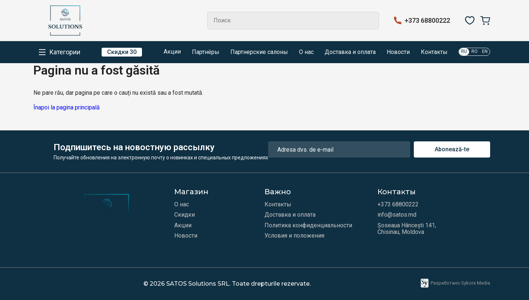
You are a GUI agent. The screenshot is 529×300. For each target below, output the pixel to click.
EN (485, 51)
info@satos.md (396, 215)
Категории (64, 52)
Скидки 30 (121, 51)
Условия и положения (294, 235)
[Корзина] (485, 20)
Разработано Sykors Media (455, 283)
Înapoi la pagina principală (66, 107)
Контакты (434, 52)
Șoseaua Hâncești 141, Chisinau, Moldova (406, 228)
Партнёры (205, 52)
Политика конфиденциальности (308, 225)
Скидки (184, 215)
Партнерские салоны (259, 52)
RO (474, 51)
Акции (167, 52)
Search (370, 20)
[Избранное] (470, 20)
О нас (306, 52)
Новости (398, 52)
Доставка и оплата (350, 52)
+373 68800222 (427, 20)
